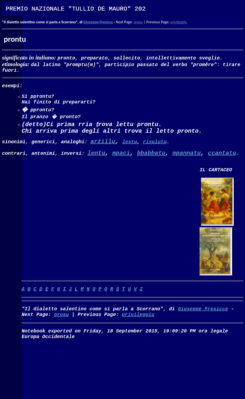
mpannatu (187, 157)
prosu (138, 22)
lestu (129, 145)
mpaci (121, 157)
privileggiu (179, 22)
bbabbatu (151, 157)
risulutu (155, 145)
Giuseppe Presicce (98, 22)
